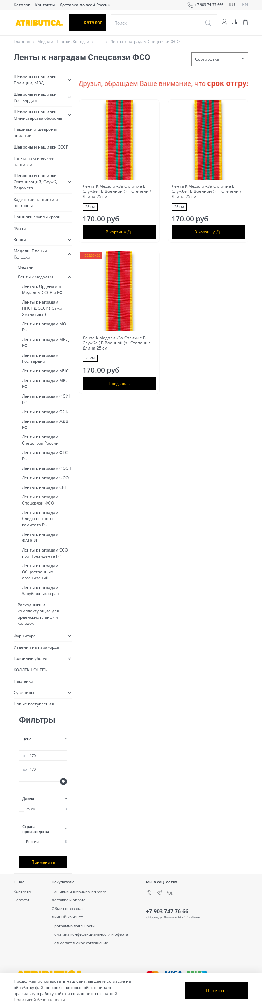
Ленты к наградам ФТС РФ (45, 456)
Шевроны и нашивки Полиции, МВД (35, 80)
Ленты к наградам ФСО (45, 478)
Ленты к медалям (35, 277)
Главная (22, 41)
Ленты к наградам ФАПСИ (40, 537)
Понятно (217, 990)
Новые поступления (34, 704)
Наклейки (23, 681)
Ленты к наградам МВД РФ (45, 342)
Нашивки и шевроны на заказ (79, 891)
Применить (43, 862)
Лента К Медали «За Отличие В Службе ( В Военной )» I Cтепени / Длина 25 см (116, 343)
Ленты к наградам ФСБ (45, 412)
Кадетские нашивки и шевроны (36, 202)
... (99, 41)
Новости (21, 899)
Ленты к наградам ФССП (46, 468)
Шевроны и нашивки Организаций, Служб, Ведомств (35, 182)
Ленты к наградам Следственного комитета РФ (40, 519)
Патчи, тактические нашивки (34, 161)
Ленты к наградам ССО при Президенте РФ (45, 553)
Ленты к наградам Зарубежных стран (40, 590)
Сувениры (24, 692)
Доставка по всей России (85, 5)
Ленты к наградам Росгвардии (40, 358)
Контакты (45, 5)
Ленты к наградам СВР (44, 487)
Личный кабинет (67, 916)
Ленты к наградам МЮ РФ (45, 383)
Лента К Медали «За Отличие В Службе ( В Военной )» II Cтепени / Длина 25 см (117, 191)
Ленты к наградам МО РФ (44, 327)
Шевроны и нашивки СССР (41, 147)
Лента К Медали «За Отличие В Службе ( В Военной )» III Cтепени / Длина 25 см (206, 191)
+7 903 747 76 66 (167, 911)
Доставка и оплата (68, 899)
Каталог (22, 5)
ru (232, 5)
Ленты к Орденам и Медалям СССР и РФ (42, 289)
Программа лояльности (73, 925)
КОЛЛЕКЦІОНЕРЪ (30, 670)
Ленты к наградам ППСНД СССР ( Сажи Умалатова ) (42, 308)
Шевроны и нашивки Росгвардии (35, 97)
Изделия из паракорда (36, 647)
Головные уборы (30, 658)
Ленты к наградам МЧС (45, 371)
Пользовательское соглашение (80, 942)
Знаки (20, 240)
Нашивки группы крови (37, 217)
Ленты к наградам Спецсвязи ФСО (40, 500)
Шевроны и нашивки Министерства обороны (38, 115)
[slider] (63, 781)
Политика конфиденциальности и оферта (90, 934)
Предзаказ (119, 383)
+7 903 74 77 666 (205, 5)
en (245, 5)
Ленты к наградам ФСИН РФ (47, 399)
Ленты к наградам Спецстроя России (40, 440)
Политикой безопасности (39, 1000)
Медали (26, 267)
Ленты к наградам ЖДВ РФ (45, 424)
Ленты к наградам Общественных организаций (40, 572)
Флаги (20, 228)
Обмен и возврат (67, 908)
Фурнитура (25, 636)
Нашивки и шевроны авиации (35, 132)
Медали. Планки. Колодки (63, 41)
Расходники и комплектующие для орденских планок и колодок (38, 614)
